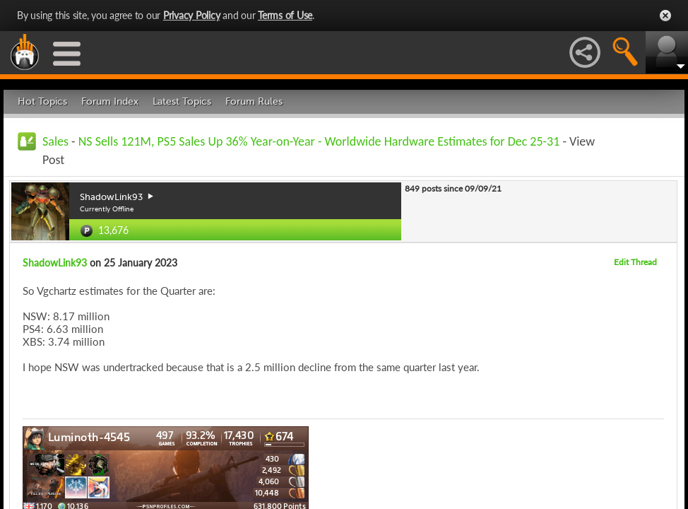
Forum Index (109, 101)
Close (665, 15)
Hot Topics (42, 101)
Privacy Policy (191, 15)
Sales (55, 141)
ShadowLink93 (55, 263)
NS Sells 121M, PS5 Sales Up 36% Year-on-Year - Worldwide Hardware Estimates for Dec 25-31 (319, 141)
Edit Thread (635, 262)
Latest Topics (182, 101)
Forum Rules (254, 101)
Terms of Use (285, 15)
